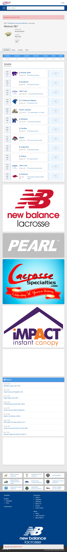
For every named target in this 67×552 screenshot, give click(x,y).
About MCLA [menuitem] (39, 518)
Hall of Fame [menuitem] (39, 508)
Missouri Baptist (30, 100)
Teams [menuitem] (38, 497)
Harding (24, 128)
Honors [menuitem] (38, 506)
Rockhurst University (34, 75)
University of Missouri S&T (36, 94)
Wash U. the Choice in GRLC (12, 416)
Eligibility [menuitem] (38, 499)
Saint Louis (23, 91)
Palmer (23, 156)
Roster (13, 50)
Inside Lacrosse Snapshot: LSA (13, 392)
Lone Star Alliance (56, 475)
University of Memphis (35, 121)
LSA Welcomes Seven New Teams (14, 404)
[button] (61, 547)
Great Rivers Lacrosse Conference (18, 23)
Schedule (6, 50)
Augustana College (34, 149)
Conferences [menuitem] (8, 506)
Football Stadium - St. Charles (37, 112)
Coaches (20, 50)
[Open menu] (4, 8)
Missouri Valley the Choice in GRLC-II (15, 434)
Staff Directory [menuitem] (40, 515)
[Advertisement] (33, 362)
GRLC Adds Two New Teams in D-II (14, 422)
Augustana (25, 147)
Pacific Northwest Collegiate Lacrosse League (15, 482)
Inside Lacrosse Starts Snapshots (14, 410)
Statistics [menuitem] (38, 501)
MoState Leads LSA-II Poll (12, 386)
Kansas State (26, 72)
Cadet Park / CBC (33, 103)
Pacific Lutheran (25, 110)
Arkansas (24, 174)
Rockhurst (24, 82)
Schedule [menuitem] (7, 495)
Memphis (24, 119)
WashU (21, 138)
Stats (26, 50)
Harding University (33, 131)
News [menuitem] (37, 513)
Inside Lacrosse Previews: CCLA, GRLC (16, 428)
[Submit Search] (8, 8)
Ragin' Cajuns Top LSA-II (11, 398)
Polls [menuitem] (7, 503)
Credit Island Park (33, 159)
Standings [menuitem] (9, 501)
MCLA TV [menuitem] (38, 504)
